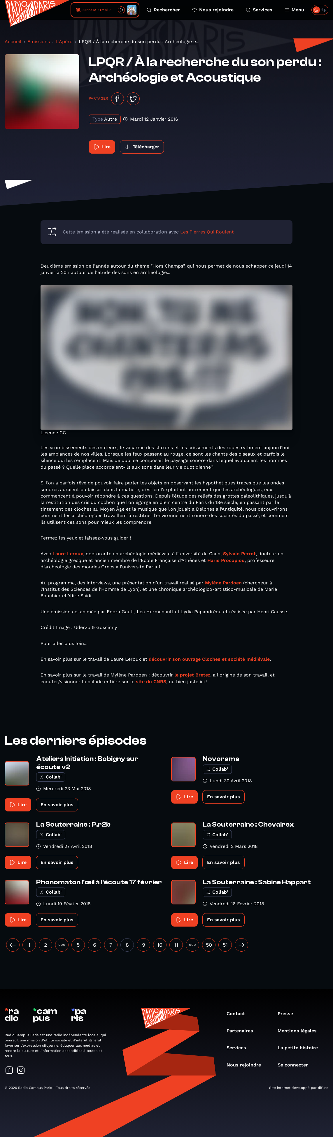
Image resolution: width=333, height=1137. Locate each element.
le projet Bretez (192, 675)
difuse (323, 1088)
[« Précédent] (12, 945)
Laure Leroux (67, 553)
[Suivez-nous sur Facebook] (9, 1071)
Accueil (13, 41)
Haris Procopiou (226, 560)
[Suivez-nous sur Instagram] (21, 1071)
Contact (239, 1013)
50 (209, 945)
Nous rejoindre (213, 10)
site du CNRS (151, 681)
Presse (288, 1013)
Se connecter (296, 1065)
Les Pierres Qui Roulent (207, 232)
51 (225, 945)
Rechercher (163, 10)
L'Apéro (64, 41)
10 (159, 945)
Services (259, 10)
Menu (294, 10)
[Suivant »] (241, 945)
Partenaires (243, 1031)
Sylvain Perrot (239, 553)
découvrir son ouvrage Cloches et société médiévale (209, 659)
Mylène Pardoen (223, 583)
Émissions (38, 41)
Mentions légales (300, 1031)
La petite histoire (301, 1047)
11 (176, 945)
